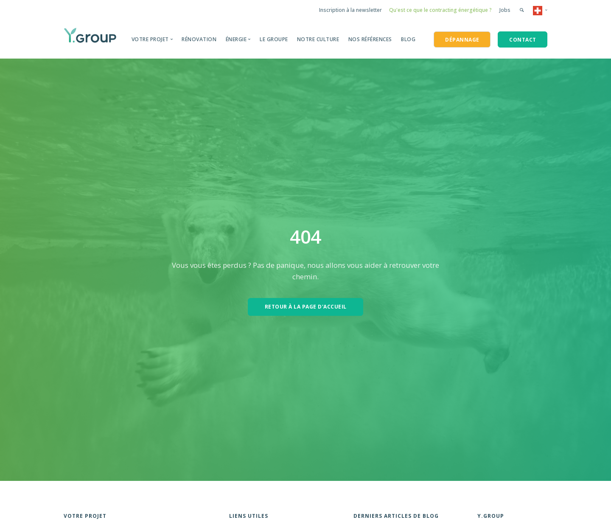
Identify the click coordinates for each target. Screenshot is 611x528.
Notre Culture (318, 39)
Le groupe (274, 39)
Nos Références (370, 39)
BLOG (408, 39)
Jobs (504, 10)
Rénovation (199, 39)
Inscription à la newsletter (350, 10)
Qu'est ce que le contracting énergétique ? (440, 10)
